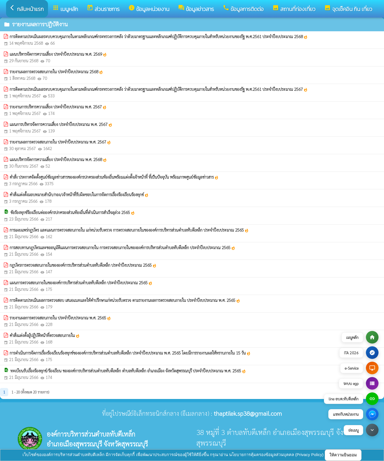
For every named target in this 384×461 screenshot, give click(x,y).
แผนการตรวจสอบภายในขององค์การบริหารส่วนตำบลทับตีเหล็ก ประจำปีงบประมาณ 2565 (81, 282)
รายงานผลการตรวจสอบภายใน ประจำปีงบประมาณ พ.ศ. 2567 (60, 142)
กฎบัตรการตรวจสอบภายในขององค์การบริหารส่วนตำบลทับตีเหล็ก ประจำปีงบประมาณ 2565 (83, 265)
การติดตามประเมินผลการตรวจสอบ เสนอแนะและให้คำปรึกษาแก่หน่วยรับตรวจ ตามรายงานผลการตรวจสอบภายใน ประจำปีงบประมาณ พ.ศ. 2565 (125, 300)
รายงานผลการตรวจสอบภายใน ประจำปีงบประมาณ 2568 (56, 71)
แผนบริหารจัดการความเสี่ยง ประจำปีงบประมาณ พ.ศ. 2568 (58, 159)
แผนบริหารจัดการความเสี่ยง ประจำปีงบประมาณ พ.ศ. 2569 (58, 54)
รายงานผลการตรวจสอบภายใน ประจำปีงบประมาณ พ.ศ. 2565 (60, 318)
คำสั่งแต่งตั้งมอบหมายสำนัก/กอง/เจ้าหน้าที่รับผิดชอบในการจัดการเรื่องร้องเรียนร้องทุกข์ (79, 194)
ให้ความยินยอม (343, 454)
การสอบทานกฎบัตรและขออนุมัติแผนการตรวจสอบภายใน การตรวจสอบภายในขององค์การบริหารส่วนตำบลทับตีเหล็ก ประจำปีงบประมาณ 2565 (122, 247)
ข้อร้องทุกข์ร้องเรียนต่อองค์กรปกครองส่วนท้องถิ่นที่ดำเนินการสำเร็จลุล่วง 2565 (72, 212)
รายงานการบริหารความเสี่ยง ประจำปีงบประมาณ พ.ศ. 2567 (58, 106)
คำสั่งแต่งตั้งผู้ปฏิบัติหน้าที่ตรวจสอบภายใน (45, 335)
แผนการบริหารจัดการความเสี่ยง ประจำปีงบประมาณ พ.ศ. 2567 (61, 124)
